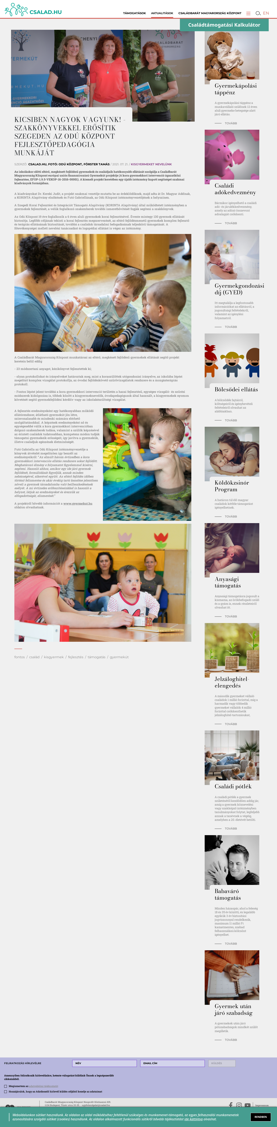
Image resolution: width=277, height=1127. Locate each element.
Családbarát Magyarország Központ (209, 13)
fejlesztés (75, 657)
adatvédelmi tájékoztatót (43, 1086)
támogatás (96, 657)
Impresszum (262, 1105)
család (34, 657)
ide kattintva (193, 1119)
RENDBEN (261, 1117)
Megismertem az (33, 1086)
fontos (19, 657)
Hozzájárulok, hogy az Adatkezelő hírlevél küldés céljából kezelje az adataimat (55, 1091)
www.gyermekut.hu (77, 503)
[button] (248, 13)
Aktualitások (162, 13)
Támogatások (134, 13)
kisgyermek (54, 657)
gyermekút (119, 657)
